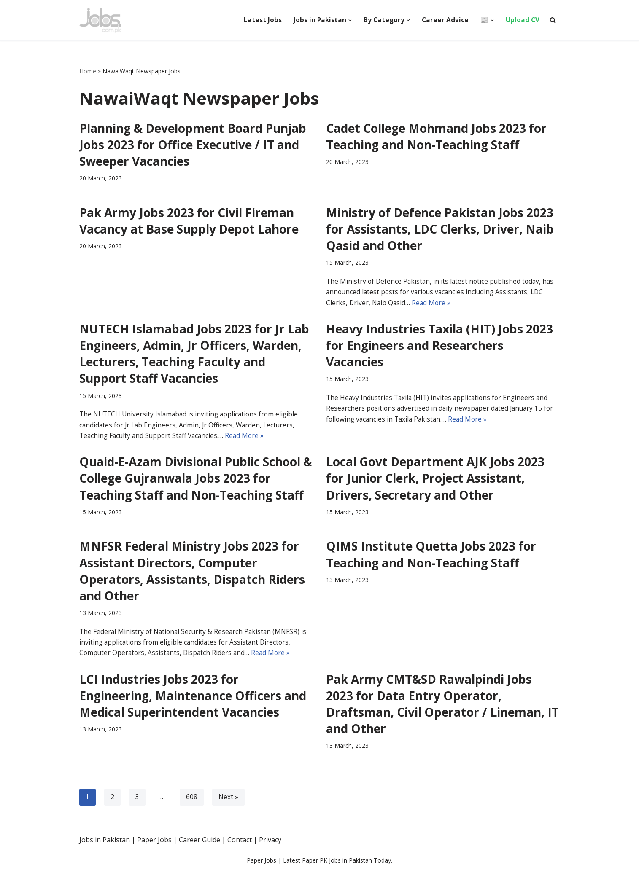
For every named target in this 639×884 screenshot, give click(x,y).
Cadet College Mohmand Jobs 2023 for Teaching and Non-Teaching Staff (436, 136)
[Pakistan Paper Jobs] (100, 20)
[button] (347, 20)
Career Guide (199, 874)
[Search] (553, 20)
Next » (228, 809)
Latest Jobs (259, 19)
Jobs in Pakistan (104, 874)
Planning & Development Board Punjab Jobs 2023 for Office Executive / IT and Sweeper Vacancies (192, 144)
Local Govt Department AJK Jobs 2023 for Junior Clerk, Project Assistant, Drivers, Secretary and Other (435, 485)
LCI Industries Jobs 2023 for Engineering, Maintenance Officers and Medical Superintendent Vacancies (192, 706)
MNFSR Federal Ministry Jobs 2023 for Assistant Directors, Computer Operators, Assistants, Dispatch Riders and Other (192, 579)
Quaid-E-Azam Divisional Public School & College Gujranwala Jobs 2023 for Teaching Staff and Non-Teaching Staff (195, 485)
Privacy (270, 874)
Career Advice (443, 19)
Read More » (433, 306)
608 (191, 809)
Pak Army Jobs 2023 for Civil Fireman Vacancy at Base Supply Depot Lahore (189, 221)
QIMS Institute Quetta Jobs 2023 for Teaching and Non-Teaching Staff (431, 562)
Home (87, 71)
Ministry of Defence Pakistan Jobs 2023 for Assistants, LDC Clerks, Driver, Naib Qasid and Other (440, 229)
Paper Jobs (154, 874)
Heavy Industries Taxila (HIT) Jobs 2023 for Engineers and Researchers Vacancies (439, 349)
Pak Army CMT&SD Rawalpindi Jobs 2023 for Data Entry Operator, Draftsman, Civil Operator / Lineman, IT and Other (442, 715)
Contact (239, 874)
